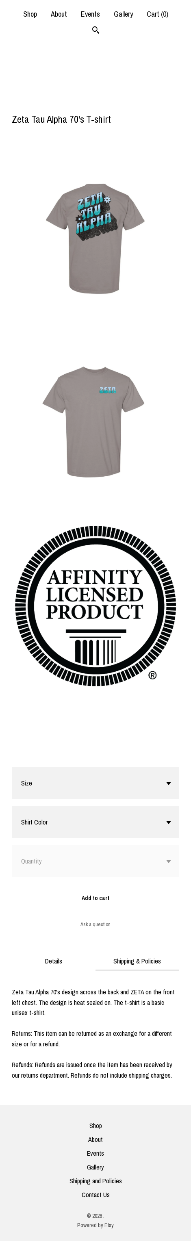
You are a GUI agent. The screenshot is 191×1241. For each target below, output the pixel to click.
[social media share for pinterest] (48, 101)
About (59, 14)
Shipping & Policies (137, 961)
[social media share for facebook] (16, 102)
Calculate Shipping (35, 756)
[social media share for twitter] (32, 102)
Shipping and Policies (95, 1180)
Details (53, 961)
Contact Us (96, 1194)
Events (90, 14)
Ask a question (95, 924)
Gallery (123, 14)
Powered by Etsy (95, 1225)
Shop (30, 14)
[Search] (95, 31)
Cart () (157, 14)
